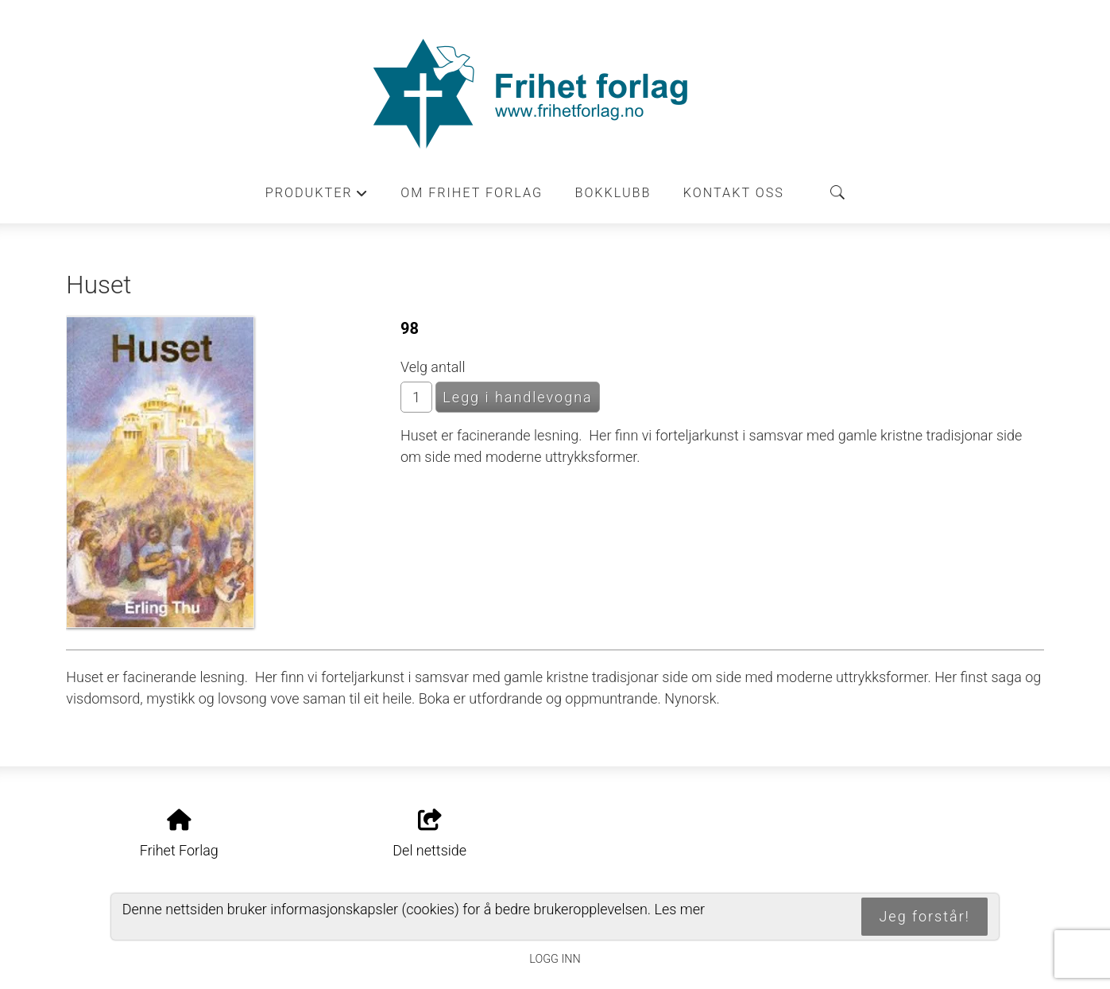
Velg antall (433, 367)
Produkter (317, 197)
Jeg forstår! (924, 916)
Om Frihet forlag (471, 192)
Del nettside (429, 834)
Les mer (679, 909)
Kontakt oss (733, 192)
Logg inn (554, 959)
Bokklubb (613, 192)
